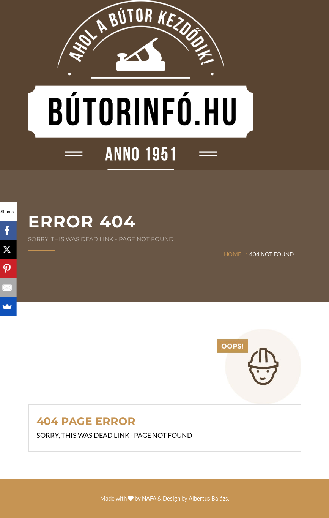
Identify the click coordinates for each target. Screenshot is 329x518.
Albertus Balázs (208, 498)
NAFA (149, 498)
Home (232, 254)
